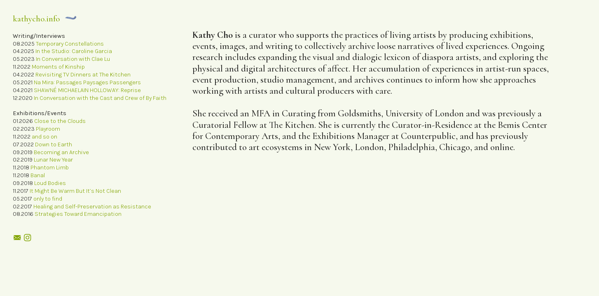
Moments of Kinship (58, 66)
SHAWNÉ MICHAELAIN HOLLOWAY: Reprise (87, 90)
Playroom (48, 128)
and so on (44, 136)
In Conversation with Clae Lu (73, 59)
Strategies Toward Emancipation (78, 213)
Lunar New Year (53, 159)
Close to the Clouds (60, 121)
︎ (27, 238)
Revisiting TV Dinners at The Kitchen (83, 74)
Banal (37, 175)
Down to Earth (53, 144)
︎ (17, 238)
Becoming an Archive (61, 152)
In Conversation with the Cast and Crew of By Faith (100, 98)
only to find (47, 198)
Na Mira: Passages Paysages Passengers (87, 82)
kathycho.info (36, 19)
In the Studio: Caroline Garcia (73, 51)
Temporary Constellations (70, 43)
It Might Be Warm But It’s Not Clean (75, 190)
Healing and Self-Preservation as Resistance (91, 206)
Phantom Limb (49, 167)
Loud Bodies (50, 183)
